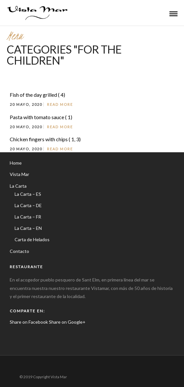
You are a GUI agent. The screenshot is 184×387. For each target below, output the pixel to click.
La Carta (18, 186)
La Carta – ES (28, 194)
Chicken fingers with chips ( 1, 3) (45, 139)
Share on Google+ (67, 322)
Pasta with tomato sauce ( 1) (41, 117)
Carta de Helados (32, 239)
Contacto (19, 251)
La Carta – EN (28, 228)
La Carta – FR (28, 216)
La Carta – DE (28, 205)
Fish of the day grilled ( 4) (37, 95)
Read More (60, 104)
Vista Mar (19, 174)
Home (16, 163)
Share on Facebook (29, 322)
